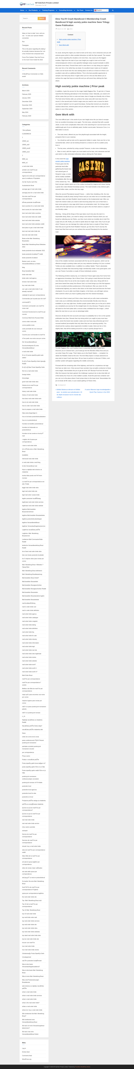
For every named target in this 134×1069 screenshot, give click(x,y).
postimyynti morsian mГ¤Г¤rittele (32, 782)
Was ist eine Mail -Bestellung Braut (32, 976)
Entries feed (25, 1052)
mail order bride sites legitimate (31, 653)
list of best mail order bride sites (32, 551)
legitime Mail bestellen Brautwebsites (33, 515)
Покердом (25, 45)
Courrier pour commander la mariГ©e (33, 334)
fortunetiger (25, 378)
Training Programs (48, 10)
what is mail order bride (29, 992)
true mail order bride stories (30, 950)
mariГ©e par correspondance (31, 679)
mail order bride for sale (29, 635)
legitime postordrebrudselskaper (32, 519)
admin (70, 29)
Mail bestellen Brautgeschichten (32, 585)
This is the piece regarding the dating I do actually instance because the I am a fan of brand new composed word (34, 51)
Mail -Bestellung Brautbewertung (32, 574)
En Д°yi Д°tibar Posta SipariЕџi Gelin (33, 367)
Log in (24, 1048)
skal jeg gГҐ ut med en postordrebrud (33, 877)
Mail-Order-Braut (27, 675)
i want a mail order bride (29, 445)
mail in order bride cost (29, 607)
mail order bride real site (29, 650)
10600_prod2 (26, 148)
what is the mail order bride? (30, 1002)
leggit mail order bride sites (30, 487)
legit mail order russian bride (30, 495)
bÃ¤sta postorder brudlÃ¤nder (31, 202)
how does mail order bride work (31, 398)
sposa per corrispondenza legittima (32, 893)
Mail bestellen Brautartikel (30, 581)
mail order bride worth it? (29, 671)
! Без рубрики (26, 130)
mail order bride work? (29, 664)
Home (22, 10)
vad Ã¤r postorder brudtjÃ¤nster (32, 960)
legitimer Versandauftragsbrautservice (33, 526)
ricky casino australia (28, 827)
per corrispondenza (28, 752)
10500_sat (25, 141)
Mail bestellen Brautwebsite (30, 599)
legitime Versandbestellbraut (30, 522)
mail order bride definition (30, 628)
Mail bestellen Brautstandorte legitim (33, 596)
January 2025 (26, 98)
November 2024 (27, 105)
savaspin (25, 830)
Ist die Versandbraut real (29, 466)
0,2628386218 (26, 133)
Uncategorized (62, 385)
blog (23, 267)
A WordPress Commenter (30, 74)
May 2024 (25, 112)
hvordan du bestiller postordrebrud (32, 424)
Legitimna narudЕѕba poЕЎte (31, 529)
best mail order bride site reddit (31, 217)
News (24, 733)
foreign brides (26, 374)
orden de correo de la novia (30, 736)
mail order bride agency (29, 614)
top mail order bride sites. (30, 928)
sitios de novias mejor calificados (32, 868)
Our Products (33, 10)
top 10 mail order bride (29, 913)
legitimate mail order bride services (32, 502)
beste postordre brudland (29, 257)
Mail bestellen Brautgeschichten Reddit (34, 588)
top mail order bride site (29, 924)
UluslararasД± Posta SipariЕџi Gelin (33, 953)
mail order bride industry (29, 639)
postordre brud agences (29, 789)
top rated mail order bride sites (31, 935)
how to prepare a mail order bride (32, 409)
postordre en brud (27, 797)
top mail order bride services (30, 921)
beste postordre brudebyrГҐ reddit (32, 254)
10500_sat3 (25, 144)
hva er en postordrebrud (29, 420)
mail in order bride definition (30, 610)
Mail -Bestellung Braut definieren (32, 570)
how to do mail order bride (30, 402)
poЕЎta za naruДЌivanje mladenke (32, 804)
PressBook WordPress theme (82, 1066)
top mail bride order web (29, 917)
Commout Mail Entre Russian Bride (33, 318)
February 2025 (26, 94)
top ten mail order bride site (30, 939)
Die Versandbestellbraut (29, 342)
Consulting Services (65, 10)
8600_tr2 (25, 162)
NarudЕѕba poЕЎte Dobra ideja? (32, 726)
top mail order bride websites (31, 931)
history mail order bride (29, 391)
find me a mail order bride (30, 371)
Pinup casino (26, 756)
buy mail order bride (28, 285)
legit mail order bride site (29, 491)
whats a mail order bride (29, 1006)
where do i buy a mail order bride (32, 1010)
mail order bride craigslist (29, 621)
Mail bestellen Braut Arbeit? (30, 578)
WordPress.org (26, 1059)
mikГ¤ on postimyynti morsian (31, 712)
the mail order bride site (29, 897)
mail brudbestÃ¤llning (28, 603)
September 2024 (27, 108)
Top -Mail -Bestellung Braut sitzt (32, 900)
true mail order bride (28, 946)
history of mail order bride (30, 395)
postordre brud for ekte (29, 793)
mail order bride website (29, 661)
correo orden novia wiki (29, 321)
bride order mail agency (29, 278)
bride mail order (27, 274)
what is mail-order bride (29, 999)
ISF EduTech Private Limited (47, 3)
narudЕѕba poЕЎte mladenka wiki (32, 729)
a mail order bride (27, 166)
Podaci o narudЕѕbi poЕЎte (30, 759)
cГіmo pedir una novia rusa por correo (33, 338)
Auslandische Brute (28, 185)
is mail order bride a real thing (31, 462)
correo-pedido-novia (28, 325)
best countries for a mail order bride (33, 206)
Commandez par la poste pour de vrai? (34, 298)
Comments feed (27, 1055)
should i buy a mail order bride (31, 846)
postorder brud (26, 786)
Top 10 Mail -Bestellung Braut (31, 910)
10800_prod (25, 152)
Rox (23, 41)
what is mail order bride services (32, 995)
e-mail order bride (27, 351)
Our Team (80, 10)
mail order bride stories (29, 657)
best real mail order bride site (31, 231)
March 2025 (25, 90)
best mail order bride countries (31, 213)
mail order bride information (30, 643)
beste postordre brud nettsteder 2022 (33, 250)
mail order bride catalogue (30, 617)
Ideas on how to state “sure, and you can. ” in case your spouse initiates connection (33, 35)
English (98, 10)
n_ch (23, 716)
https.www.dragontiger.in (29, 413)
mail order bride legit (28, 646)
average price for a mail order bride (33, 192)
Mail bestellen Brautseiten (30, 592)
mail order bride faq (28, 632)
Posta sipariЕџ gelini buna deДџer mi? (34, 763)
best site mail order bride (29, 235)
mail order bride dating (29, 625)
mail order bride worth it (29, 668)
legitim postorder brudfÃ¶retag (31, 498)
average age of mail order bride (31, 189)
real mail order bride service (30, 823)
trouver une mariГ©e (28, 942)
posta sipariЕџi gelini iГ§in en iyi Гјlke (33, 767)
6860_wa (25, 159)
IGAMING (25, 455)
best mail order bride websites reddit (33, 224)
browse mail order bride (29, 282)
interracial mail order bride (30, 458)
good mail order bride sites (30, 381)
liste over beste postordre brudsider (33, 555)
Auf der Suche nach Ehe (29, 182)
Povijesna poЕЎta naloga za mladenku (34, 800)
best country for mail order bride (32, 209)
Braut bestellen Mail (28, 271)
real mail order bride (28, 820)
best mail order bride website (31, 220)
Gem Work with (64, 45)
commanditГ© (26, 302)
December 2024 (27, 101)
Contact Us (89, 10)
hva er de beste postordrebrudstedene (34, 416)
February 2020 (26, 116)
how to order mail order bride (31, 405)
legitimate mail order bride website (32, 505)
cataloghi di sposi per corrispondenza (33, 295)
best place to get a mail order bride (32, 227)
